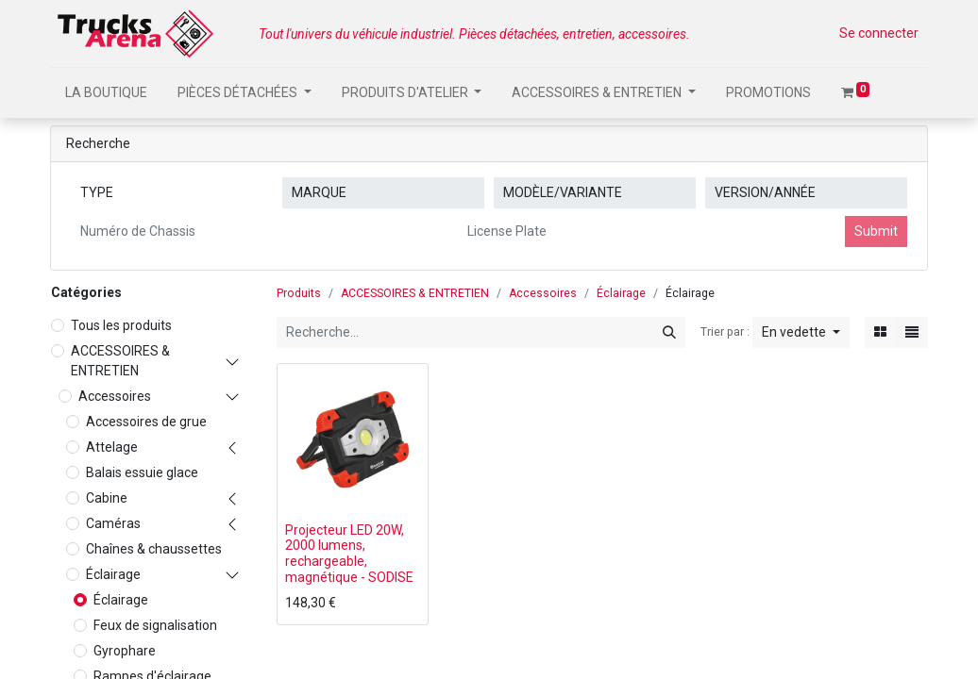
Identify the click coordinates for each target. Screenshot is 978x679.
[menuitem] (106, 92)
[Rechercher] (669, 332)
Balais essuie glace (142, 472)
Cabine (106, 497)
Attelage (112, 447)
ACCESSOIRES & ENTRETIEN (120, 360)
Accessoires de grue (146, 421)
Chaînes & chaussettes (154, 548)
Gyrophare (124, 650)
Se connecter (879, 33)
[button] (801, 332)
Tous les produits (121, 325)
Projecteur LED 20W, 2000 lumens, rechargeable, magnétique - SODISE (349, 553)
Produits (299, 293)
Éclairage (113, 574)
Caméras (113, 523)
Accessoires (114, 396)
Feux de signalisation (155, 625)
